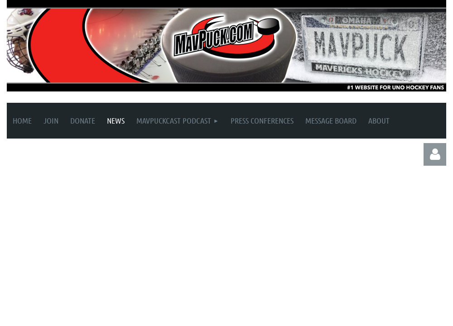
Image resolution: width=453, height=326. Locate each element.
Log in (435, 154)
